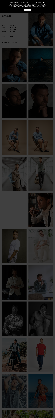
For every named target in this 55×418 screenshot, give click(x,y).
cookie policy (41, 2)
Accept (27, 9)
